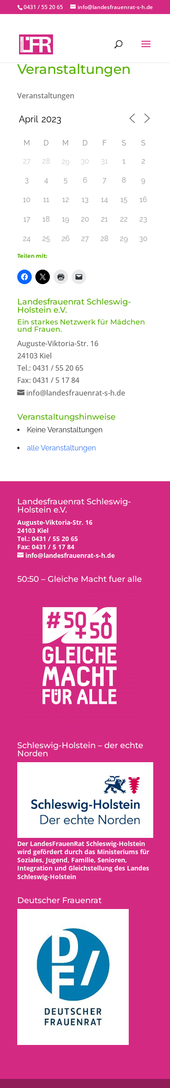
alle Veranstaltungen (61, 448)
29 (66, 161)
